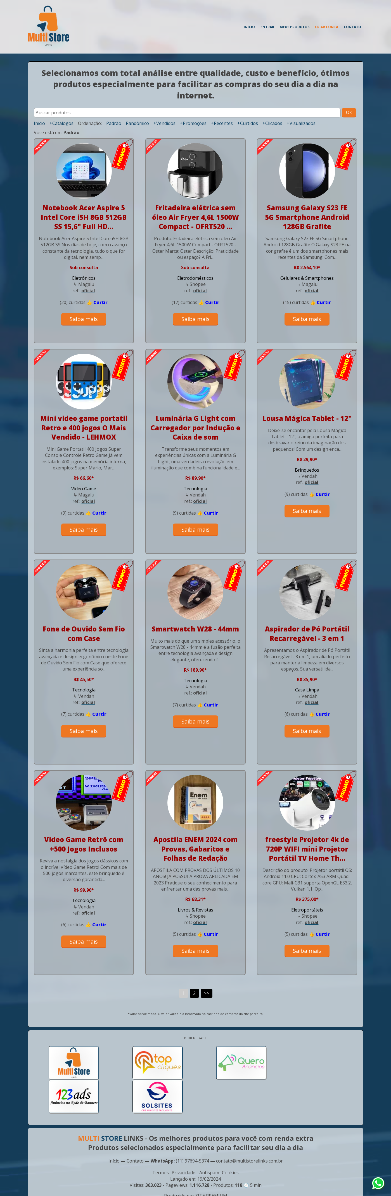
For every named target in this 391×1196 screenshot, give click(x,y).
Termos (160, 1138)
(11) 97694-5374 (192, 1126)
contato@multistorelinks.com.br (249, 1126)
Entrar (267, 27)
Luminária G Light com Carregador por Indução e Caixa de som (195, 428)
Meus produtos (294, 27)
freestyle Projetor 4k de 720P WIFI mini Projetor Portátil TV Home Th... (307, 849)
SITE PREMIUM (211, 1161)
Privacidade (183, 1138)
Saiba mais (84, 319)
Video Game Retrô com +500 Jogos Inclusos (83, 844)
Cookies (230, 1138)
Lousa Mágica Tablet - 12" (307, 418)
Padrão (113, 123)
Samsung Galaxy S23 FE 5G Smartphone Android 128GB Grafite (307, 217)
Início (249, 27)
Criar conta (326, 27)
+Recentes (222, 123)
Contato (352, 27)
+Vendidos (164, 123)
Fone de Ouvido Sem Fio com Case (84, 633)
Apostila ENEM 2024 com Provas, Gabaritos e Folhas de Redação (195, 849)
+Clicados (272, 123)
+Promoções (193, 123)
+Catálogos (61, 123)
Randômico (137, 123)
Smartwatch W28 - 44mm (195, 628)
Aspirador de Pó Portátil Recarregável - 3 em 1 (307, 633)
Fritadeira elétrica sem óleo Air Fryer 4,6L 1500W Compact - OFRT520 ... (195, 217)
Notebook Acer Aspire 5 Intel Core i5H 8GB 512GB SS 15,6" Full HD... (84, 217)
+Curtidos (247, 123)
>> (206, 993)
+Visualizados (301, 123)
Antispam (209, 1138)
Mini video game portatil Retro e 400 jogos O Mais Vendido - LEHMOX (83, 428)
